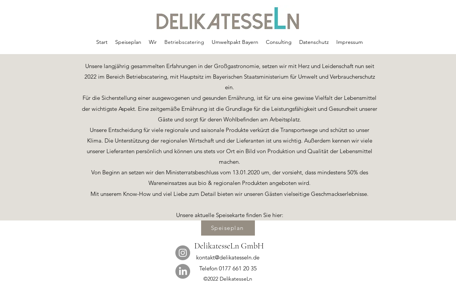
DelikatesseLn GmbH (229, 246)
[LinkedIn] (182, 271)
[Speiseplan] (228, 228)
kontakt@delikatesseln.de (227, 257)
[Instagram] (182, 252)
